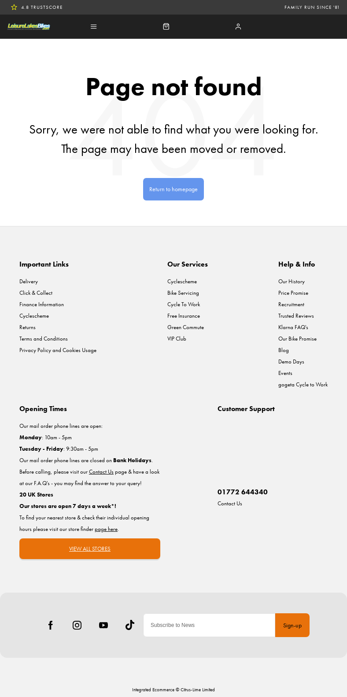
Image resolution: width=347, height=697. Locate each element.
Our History (291, 281)
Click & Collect (35, 293)
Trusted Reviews (296, 315)
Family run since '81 (312, 7)
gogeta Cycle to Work (303, 384)
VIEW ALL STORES (90, 548)
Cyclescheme (34, 315)
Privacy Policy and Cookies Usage (57, 350)
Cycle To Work (183, 304)
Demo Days (291, 361)
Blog (283, 350)
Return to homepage (173, 189)
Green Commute (185, 327)
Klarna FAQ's (293, 327)
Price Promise (293, 293)
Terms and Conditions (43, 338)
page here (106, 529)
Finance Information (41, 304)
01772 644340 (243, 492)
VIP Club (176, 338)
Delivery (28, 281)
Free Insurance (183, 315)
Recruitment (291, 304)
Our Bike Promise (297, 338)
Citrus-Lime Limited (198, 689)
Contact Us (230, 503)
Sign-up (292, 625)
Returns (27, 327)
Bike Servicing (183, 293)
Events (285, 373)
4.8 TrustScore (37, 7)
